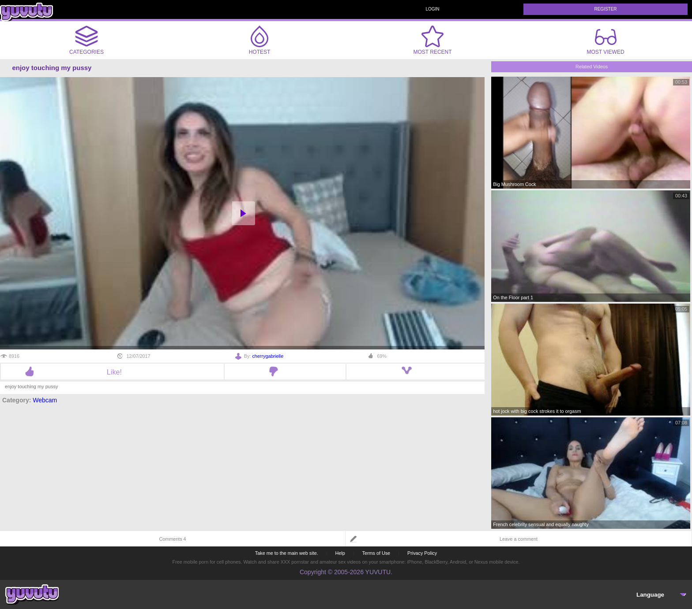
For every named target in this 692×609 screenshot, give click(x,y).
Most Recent (432, 40)
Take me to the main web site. (286, 553)
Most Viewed (605, 42)
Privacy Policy (422, 553)
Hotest (259, 40)
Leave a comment (519, 539)
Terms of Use (376, 553)
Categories (86, 40)
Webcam (45, 400)
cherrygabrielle (267, 356)
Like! (112, 372)
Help (340, 553)
